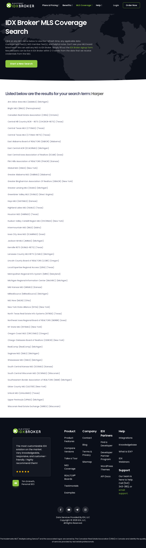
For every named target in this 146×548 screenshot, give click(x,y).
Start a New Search (21, 63)
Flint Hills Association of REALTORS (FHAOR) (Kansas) (33, 161)
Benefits (67, 5)
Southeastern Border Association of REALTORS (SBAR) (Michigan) (40, 379)
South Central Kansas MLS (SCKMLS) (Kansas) (30, 366)
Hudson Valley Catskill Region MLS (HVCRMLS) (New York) (36, 221)
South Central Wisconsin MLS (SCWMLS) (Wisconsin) (34, 373)
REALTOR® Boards (69, 477)
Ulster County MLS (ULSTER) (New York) (27, 386)
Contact (87, 438)
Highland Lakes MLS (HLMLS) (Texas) (25, 207)
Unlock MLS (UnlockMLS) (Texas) (24, 393)
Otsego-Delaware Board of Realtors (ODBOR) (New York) (36, 340)
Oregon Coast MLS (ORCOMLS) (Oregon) (28, 333)
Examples (69, 492)
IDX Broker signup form (81, 47)
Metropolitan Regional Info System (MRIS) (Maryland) (34, 274)
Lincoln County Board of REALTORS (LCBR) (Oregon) (33, 260)
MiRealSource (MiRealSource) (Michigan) (28, 293)
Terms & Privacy (87, 453)
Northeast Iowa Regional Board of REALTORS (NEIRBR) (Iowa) (37, 320)
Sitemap (87, 461)
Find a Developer (106, 444)
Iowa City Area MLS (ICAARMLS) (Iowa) (26, 234)
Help (98, 5)
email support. (123, 491)
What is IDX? (126, 451)
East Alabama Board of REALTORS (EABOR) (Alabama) (34, 141)
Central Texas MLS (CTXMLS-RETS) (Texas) (29, 134)
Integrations (125, 438)
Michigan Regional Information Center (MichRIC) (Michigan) (38, 280)
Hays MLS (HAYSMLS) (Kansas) (22, 201)
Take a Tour (71, 458)
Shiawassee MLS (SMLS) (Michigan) (25, 360)
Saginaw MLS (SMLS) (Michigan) (23, 353)
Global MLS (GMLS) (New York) (23, 168)
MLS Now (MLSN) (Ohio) (19, 300)
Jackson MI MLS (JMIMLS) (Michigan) (26, 240)
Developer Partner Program (106, 456)
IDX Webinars (124, 460)
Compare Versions (69, 450)
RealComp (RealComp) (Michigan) (25, 346)
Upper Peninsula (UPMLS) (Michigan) (26, 399)
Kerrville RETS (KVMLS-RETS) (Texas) (25, 247)
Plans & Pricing (50, 5)
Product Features (69, 439)
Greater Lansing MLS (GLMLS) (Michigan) (28, 187)
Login (116, 5)
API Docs (105, 476)
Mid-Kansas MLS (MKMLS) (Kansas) (25, 287)
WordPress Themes (107, 467)
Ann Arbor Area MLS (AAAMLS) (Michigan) (28, 101)
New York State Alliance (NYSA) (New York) (29, 307)
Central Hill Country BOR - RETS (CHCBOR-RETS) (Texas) (35, 121)
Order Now (131, 5)
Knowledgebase (128, 444)
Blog (84, 444)
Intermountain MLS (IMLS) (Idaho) (24, 227)
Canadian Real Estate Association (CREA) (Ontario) (33, 115)
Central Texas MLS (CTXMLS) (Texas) (26, 128)
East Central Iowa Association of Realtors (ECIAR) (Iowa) (35, 154)
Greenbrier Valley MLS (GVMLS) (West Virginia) (30, 194)
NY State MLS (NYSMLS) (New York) (25, 326)
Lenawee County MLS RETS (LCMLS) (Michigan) (31, 254)
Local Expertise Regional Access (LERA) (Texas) (31, 267)
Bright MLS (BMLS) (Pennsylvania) (24, 108)
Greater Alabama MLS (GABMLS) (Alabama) (29, 174)
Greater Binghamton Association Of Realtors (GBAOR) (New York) (40, 181)
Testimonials (71, 485)
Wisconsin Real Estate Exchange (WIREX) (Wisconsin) (34, 406)
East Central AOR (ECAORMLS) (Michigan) (28, 148)
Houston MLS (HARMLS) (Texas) (23, 214)
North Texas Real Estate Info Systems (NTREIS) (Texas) (35, 313)
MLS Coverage (83, 5)
